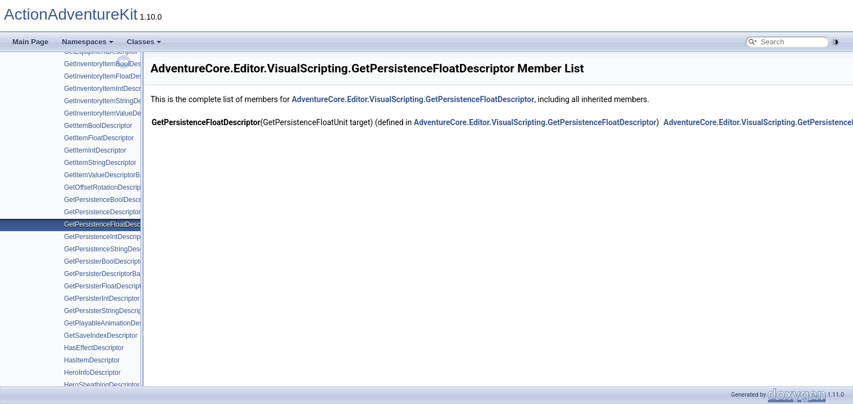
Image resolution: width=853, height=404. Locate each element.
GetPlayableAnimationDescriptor (112, 323)
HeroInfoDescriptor (92, 373)
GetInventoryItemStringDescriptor (114, 101)
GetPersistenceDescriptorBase (110, 212)
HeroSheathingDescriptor (102, 385)
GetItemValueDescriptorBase (107, 175)
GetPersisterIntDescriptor (102, 298)
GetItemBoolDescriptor (98, 126)
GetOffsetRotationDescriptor (106, 187)
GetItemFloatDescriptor (99, 138)
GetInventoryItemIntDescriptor (109, 89)
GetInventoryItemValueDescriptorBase (121, 113)
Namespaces (87, 42)
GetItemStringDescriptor (100, 163)
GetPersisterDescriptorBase (106, 274)
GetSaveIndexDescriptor (101, 335)
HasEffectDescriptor (94, 348)
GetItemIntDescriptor (95, 150)
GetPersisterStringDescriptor (107, 311)
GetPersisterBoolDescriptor (104, 261)
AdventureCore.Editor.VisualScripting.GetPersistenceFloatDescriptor (412, 99)
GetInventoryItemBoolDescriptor (112, 64)
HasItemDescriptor (92, 360)
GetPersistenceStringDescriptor (111, 249)
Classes (144, 42)
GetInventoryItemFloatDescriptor (112, 76)
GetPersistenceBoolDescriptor (109, 200)
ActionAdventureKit (71, 14)
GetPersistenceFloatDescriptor (110, 224)
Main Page (30, 42)
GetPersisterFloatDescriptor (105, 286)
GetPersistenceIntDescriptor (106, 237)
